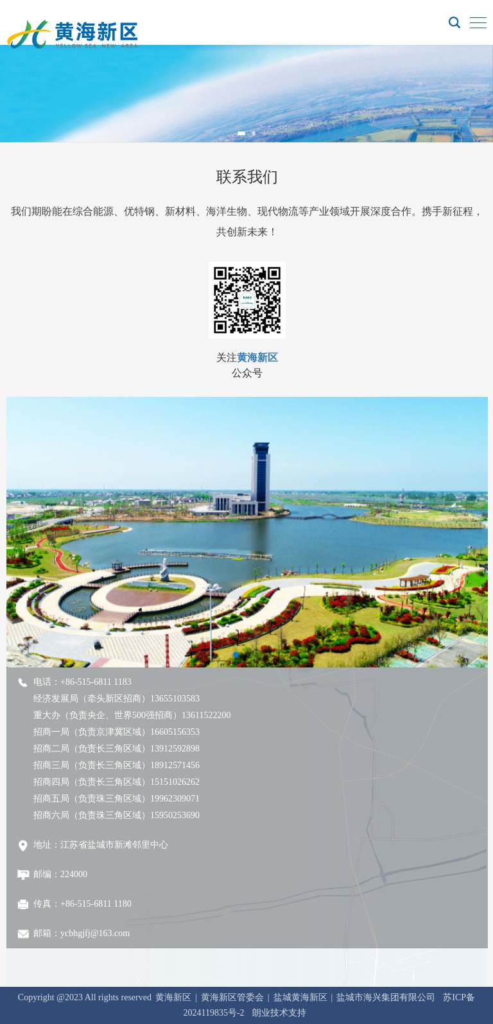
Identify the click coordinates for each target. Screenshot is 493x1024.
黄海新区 (257, 357)
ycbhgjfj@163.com (95, 933)
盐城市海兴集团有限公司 (385, 997)
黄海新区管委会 (232, 997)
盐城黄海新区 (300, 997)
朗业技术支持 (279, 1013)
